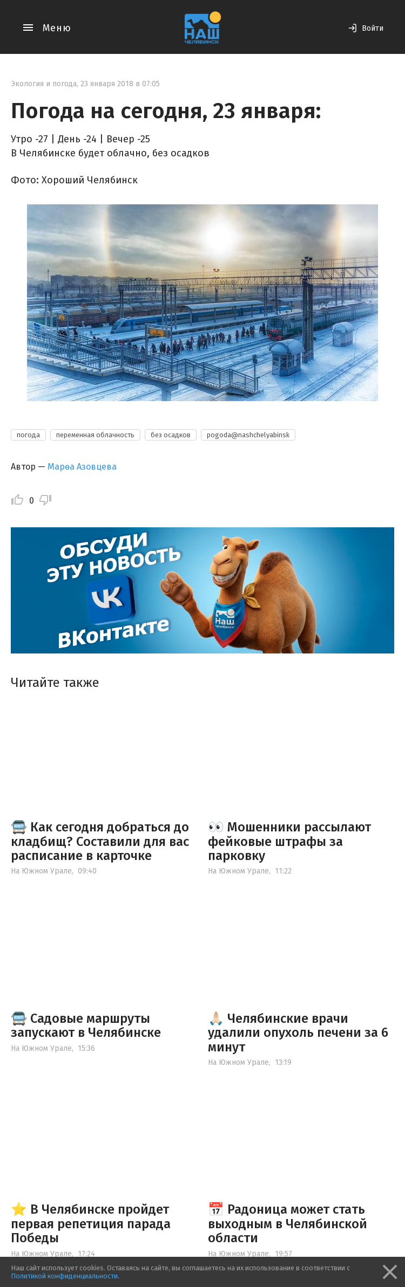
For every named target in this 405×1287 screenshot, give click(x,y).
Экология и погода (44, 83)
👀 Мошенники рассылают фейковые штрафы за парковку (289, 841)
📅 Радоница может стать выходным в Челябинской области (287, 1223)
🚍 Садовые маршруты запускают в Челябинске (86, 1025)
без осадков (171, 435)
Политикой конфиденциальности (64, 1276)
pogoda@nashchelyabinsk (248, 435)
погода (28, 435)
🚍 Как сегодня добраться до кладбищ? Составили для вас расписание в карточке (100, 841)
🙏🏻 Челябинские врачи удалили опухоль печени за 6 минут (298, 1033)
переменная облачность (95, 435)
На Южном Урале (41, 871)
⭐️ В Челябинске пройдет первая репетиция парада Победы (91, 1223)
